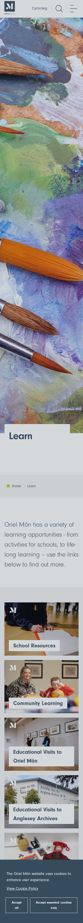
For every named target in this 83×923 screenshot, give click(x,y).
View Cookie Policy (22, 888)
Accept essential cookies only (53, 905)
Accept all (16, 905)
